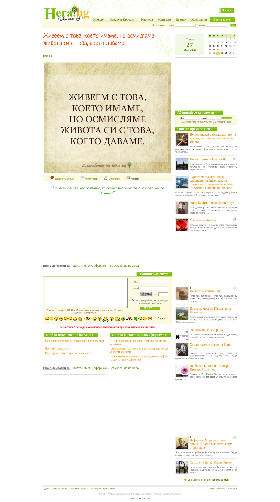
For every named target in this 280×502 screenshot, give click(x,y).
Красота (56, 489)
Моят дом (74, 489)
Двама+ (84, 489)
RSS (212, 489)
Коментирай (89, 179)
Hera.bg (47, 56)
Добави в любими (62, 179)
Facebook (144, 499)
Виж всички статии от (208, 479)
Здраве (46, 489)
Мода (64, 489)
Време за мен (109, 489)
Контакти (232, 489)
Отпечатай (112, 179)
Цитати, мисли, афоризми (90, 265)
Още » (161, 318)
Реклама (221, 489)
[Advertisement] (107, 223)
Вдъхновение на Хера (124, 265)
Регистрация (160, 25)
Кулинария (96, 489)
